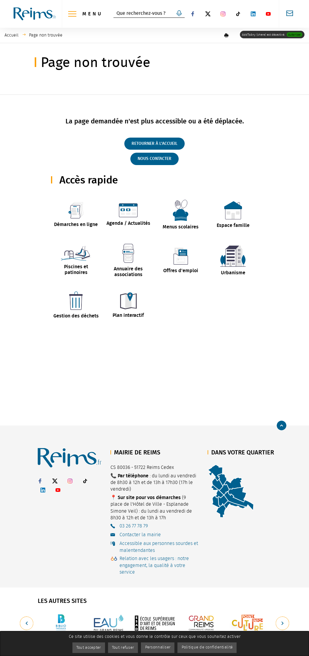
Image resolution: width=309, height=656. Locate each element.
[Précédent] (26, 623)
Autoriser (294, 34)
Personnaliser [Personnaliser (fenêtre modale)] (159, 647)
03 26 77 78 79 (133, 526)
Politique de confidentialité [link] (212, 647)
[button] (226, 35)
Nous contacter (154, 158)
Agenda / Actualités (128, 223)
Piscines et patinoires (76, 269)
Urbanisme (233, 272)
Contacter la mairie (140, 534)
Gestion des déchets (76, 315)
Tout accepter (83, 647)
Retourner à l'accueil (154, 143)
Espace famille (233, 225)
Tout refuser (121, 647)
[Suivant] (283, 623)
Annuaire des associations (128, 271)
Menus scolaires (181, 227)
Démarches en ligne (76, 224)
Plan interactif (128, 314)
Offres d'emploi (180, 270)
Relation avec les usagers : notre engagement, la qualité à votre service (154, 565)
